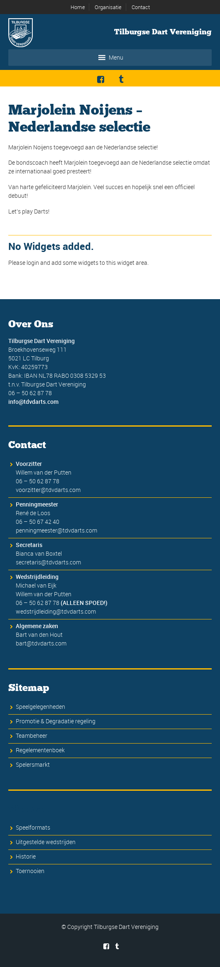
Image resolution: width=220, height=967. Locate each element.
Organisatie (108, 7)
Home (78, 7)
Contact (141, 7)
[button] (116, 57)
